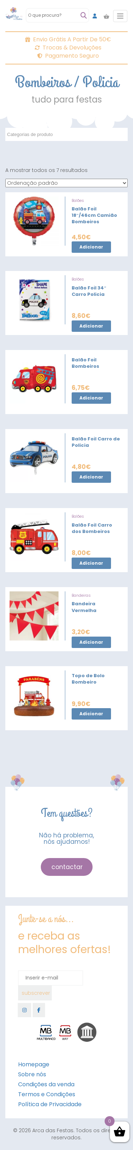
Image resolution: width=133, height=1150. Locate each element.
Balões (78, 200)
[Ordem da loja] (66, 183)
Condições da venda (46, 1084)
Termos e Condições (46, 1094)
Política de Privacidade (50, 1104)
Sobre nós (32, 1074)
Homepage (33, 1064)
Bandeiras (81, 595)
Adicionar (91, 247)
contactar (67, 867)
